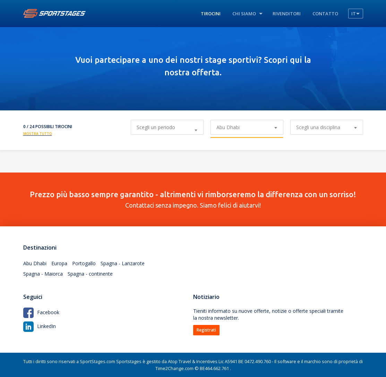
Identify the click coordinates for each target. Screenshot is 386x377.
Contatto (325, 13)
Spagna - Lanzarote (123, 263)
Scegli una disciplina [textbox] (318, 127)
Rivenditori (287, 13)
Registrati (206, 330)
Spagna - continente (90, 273)
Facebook (41, 312)
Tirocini (211, 13)
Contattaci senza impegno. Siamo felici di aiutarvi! (193, 199)
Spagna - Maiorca (43, 273)
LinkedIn (39, 326)
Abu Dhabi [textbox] (228, 127)
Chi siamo (244, 13)
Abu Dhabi (34, 263)
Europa (59, 263)
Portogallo (84, 263)
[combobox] (247, 127)
